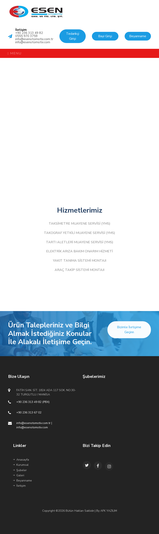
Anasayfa (21, 460)
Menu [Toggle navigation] (14, 53)
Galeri (18, 475)
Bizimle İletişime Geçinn (129, 333)
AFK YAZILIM (108, 511)
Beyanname (22, 481)
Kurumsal (21, 465)
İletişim (19, 486)
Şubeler (20, 470)
